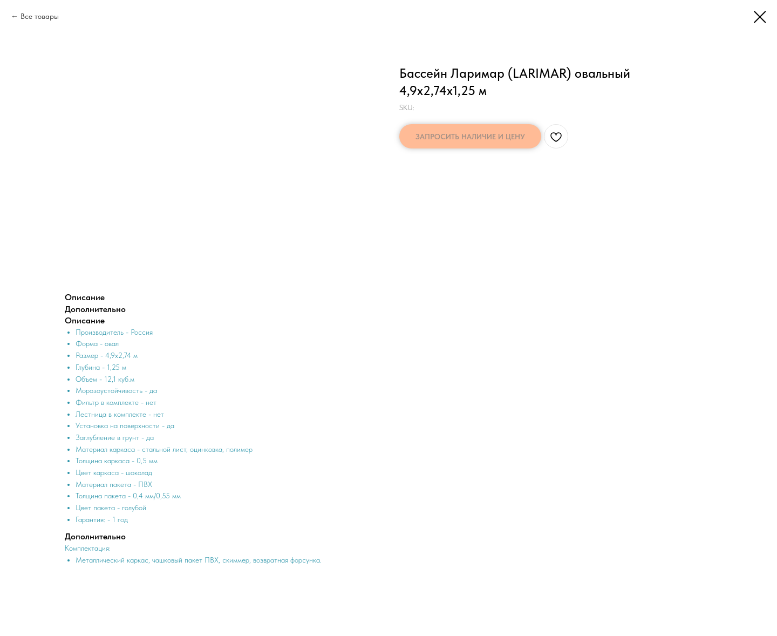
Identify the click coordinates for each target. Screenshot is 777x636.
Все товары (40, 16)
